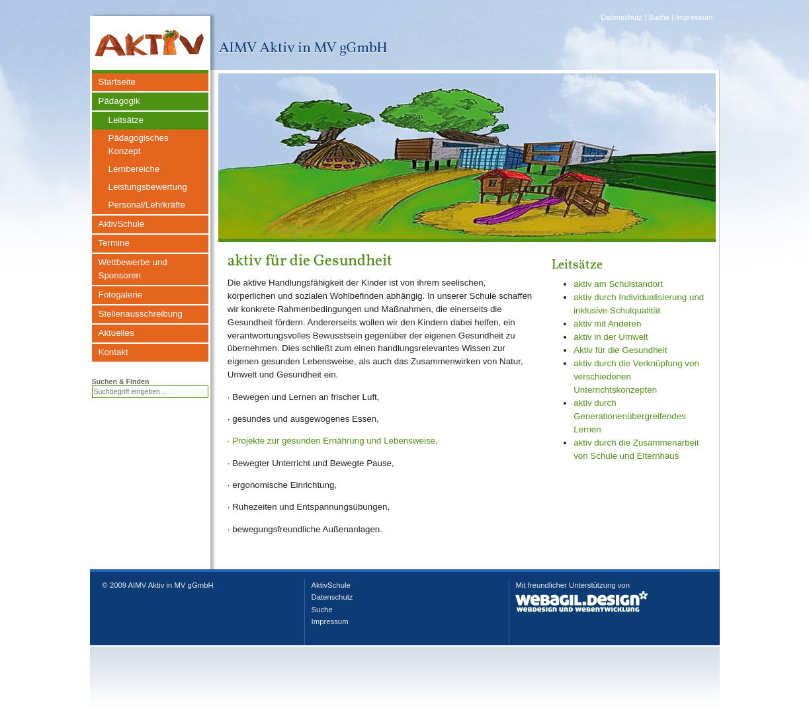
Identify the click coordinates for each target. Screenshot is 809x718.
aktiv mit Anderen (607, 324)
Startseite (117, 82)
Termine (114, 243)
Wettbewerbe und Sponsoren (133, 268)
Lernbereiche (134, 169)
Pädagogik (119, 101)
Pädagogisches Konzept (138, 144)
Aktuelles (116, 333)
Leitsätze (126, 120)
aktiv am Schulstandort (618, 284)
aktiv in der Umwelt (611, 337)
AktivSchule (122, 224)
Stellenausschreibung (141, 314)
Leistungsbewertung (147, 187)
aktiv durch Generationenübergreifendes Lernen (630, 416)
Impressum (693, 17)
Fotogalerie (121, 294)
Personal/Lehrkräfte (146, 205)
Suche (658, 17)
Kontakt (113, 352)
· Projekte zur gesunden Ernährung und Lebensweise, (333, 441)
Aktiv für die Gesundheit (620, 350)
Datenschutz (621, 17)
